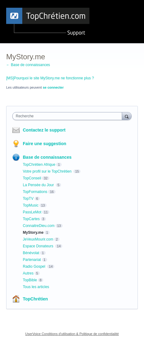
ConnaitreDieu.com (39, 226)
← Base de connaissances (28, 65)
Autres (28, 273)
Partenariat (32, 260)
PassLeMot (32, 212)
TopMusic (31, 205)
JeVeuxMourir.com (38, 239)
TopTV (28, 198)
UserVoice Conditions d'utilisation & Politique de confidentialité (72, 334)
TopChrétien (35, 298)
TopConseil (32, 178)
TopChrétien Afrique (39, 164)
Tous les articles (36, 287)
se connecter (53, 87)
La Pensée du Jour (39, 185)
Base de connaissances (47, 157)
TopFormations (35, 192)
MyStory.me (33, 232)
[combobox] (68, 116)
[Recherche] (127, 116)
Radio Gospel (34, 266)
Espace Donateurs (38, 246)
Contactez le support (44, 130)
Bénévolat (31, 253)
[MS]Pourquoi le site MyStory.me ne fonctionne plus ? (50, 78)
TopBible (30, 280)
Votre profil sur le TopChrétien (47, 171)
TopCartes (31, 219)
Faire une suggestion (44, 143)
